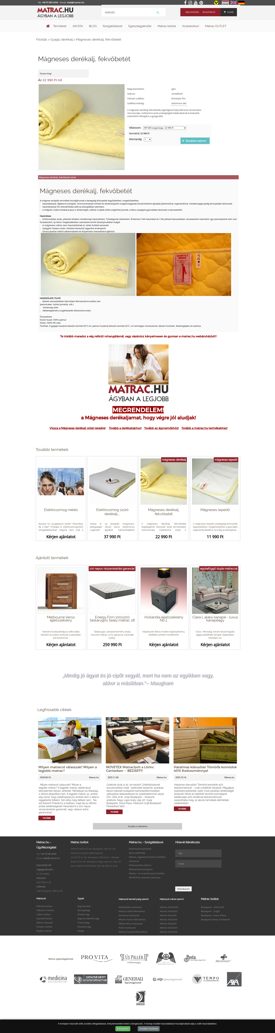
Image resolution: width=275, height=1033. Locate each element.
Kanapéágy (83, 910)
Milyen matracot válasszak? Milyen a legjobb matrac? (67, 769)
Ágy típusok (84, 906)
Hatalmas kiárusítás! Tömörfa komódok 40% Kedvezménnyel (205, 769)
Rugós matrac (44, 930)
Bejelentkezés (192, 12)
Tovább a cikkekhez (137, 826)
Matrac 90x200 (168, 923)
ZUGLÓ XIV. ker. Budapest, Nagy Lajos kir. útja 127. (96, 861)
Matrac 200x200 (169, 907)
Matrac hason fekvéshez (132, 919)
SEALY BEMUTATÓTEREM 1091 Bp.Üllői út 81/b (94, 865)
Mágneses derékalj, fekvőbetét (98, 39)
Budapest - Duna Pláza (213, 915)
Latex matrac (43, 914)
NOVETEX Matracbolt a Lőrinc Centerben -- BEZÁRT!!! (130, 769)
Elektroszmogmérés (140, 848)
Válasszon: (135, 127)
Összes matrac (44, 926)
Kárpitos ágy (84, 926)
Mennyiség (135, 139)
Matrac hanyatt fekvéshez (133, 931)
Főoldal (41, 39)
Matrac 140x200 (168, 931)
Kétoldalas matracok (130, 907)
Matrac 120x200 (168, 927)
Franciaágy (83, 922)
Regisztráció (208, 12)
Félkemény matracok (130, 923)
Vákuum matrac (45, 910)
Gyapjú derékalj (61, 39)
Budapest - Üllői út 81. (213, 907)
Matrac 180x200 (168, 919)
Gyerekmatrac (44, 918)
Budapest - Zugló (210, 911)
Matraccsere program (141, 869)
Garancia (134, 861)
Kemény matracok (129, 915)
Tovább (47, 818)
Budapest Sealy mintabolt (215, 919)
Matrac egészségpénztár (60, 959)
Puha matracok (127, 927)
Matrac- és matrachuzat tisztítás (146, 873)
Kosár (229, 12)
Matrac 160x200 (168, 911)
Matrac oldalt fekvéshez (132, 911)
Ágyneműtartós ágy (88, 918)
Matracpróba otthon (140, 865)
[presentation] (201, 877)
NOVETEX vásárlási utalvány (144, 877)
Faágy (80, 930)
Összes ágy (83, 914)
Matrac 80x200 (168, 915)
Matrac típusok (44, 922)
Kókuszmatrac (44, 906)
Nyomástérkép (137, 852)
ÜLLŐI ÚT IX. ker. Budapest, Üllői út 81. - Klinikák (95, 857)
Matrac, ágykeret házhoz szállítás (147, 857)
